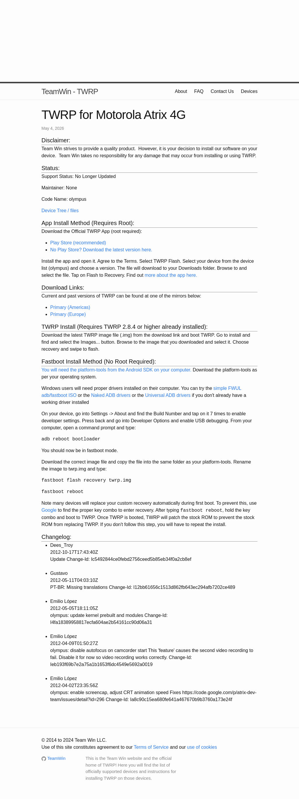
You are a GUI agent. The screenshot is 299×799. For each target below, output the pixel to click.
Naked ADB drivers (111, 395)
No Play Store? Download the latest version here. (101, 249)
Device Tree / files (60, 210)
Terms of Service (151, 747)
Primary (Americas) (70, 307)
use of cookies (202, 747)
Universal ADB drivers (168, 395)
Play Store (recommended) (78, 242)
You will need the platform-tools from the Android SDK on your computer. (116, 369)
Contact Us (222, 91)
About (181, 91)
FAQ (199, 91)
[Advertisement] (149, 41)
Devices (249, 91)
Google (49, 510)
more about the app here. (171, 275)
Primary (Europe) (68, 314)
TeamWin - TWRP (69, 91)
